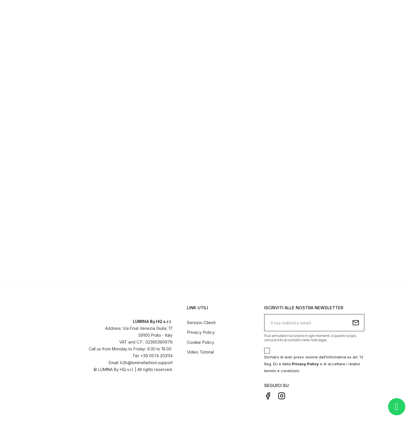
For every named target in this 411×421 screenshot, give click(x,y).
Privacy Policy (201, 331)
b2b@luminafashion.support (146, 361)
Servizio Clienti (201, 321)
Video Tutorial (200, 351)
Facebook (268, 395)
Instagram (281, 395)
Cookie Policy (200, 341)
